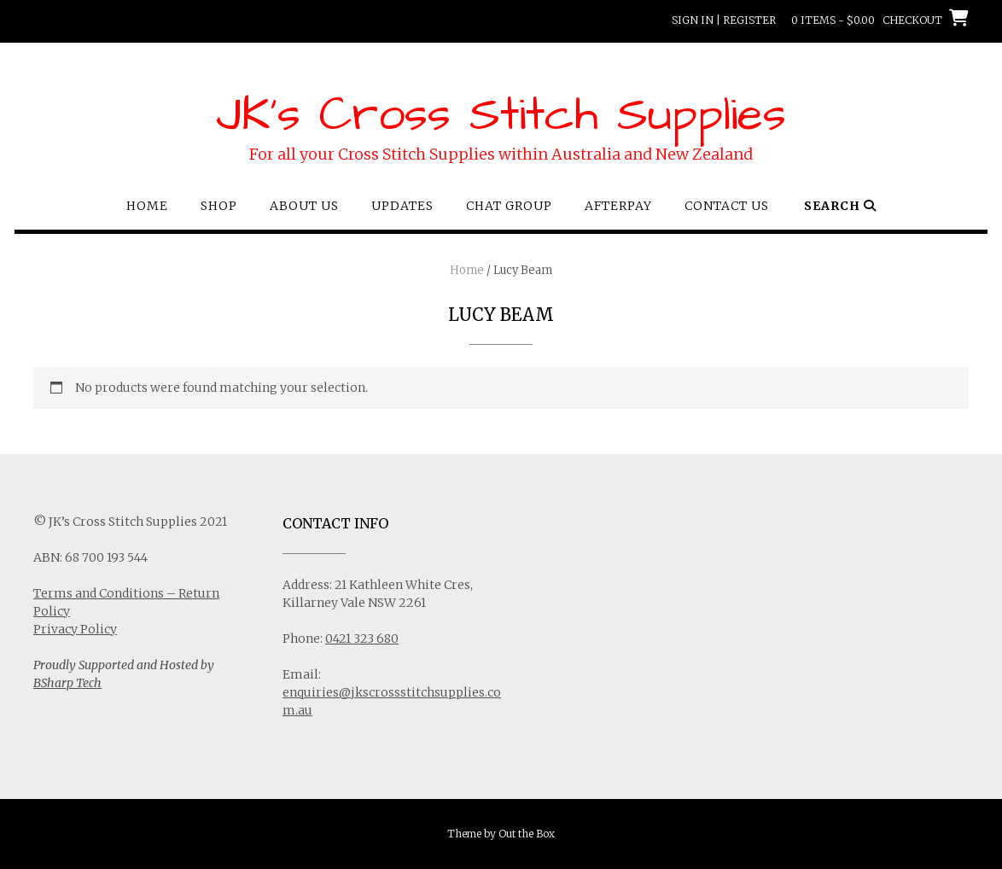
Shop (219, 205)
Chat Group (509, 205)
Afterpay (618, 205)
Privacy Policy (75, 629)
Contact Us (727, 205)
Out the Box (526, 833)
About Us (304, 205)
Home (147, 205)
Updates (402, 205)
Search (840, 205)
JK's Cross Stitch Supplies (501, 115)
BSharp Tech (67, 683)
